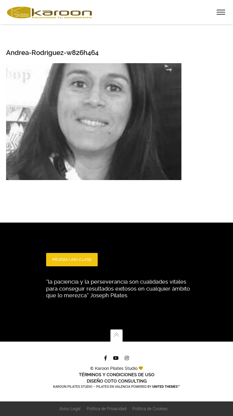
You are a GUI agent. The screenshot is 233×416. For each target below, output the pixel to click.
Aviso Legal (70, 408)
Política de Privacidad (106, 408)
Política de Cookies (149, 408)
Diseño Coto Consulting (117, 381)
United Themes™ (166, 387)
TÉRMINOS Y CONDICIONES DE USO (116, 374)
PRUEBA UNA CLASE (72, 259)
